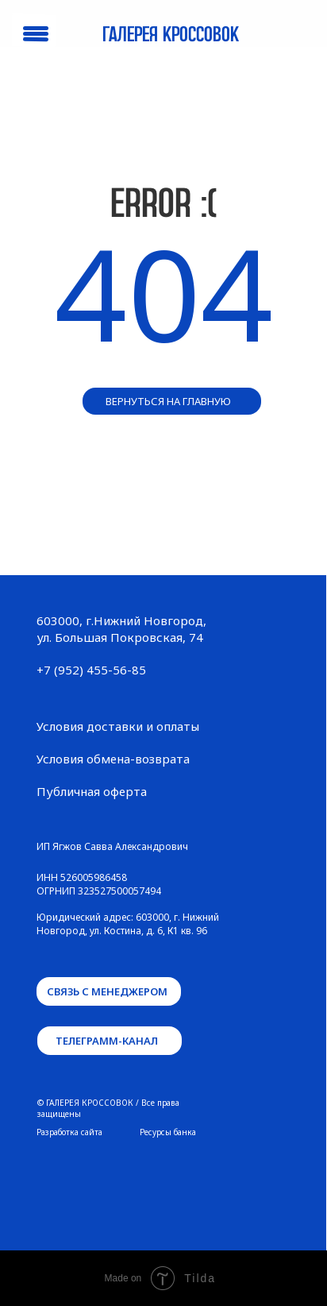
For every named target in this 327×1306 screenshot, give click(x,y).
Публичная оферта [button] (92, 791)
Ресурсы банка (168, 1132)
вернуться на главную (168, 401)
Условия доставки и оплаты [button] (118, 726)
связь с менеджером (107, 991)
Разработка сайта (69, 1132)
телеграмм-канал (107, 1041)
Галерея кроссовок (170, 35)
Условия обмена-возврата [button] (113, 759)
